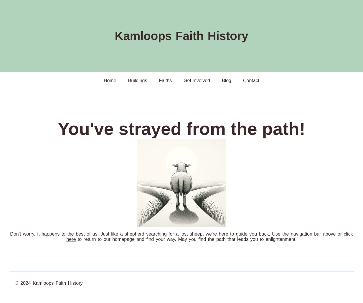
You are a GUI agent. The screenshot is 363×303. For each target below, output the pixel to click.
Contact (251, 80)
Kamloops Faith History (181, 35)
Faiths (165, 80)
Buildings (137, 80)
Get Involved (197, 80)
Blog (226, 80)
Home (110, 80)
